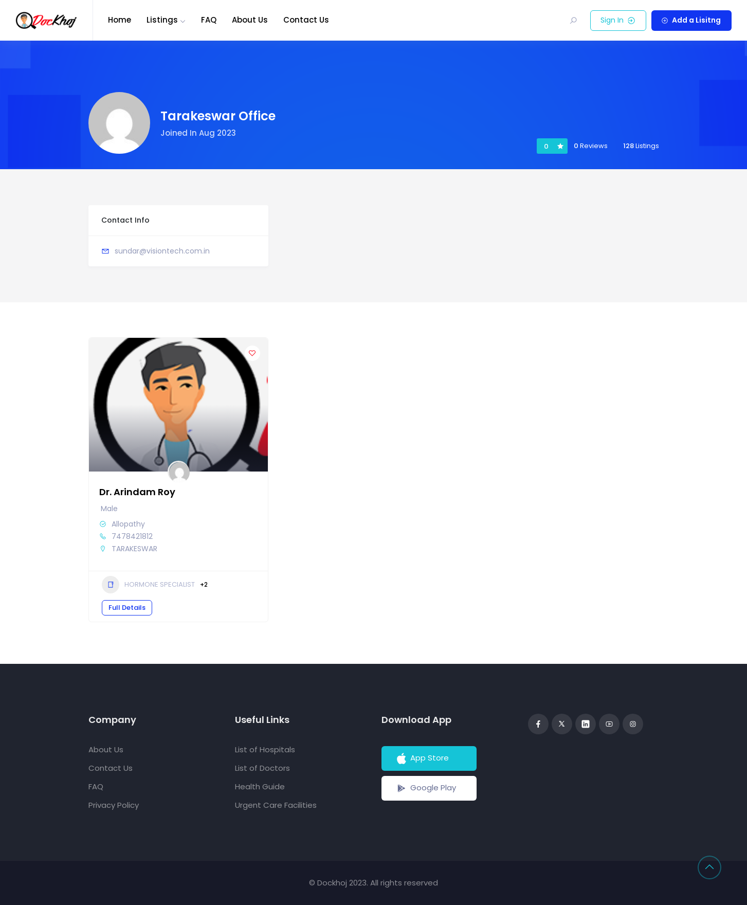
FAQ (208, 19)
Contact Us (306, 19)
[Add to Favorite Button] (252, 353)
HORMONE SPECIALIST (148, 584)
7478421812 (132, 536)
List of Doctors (262, 768)
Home (119, 19)
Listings (162, 19)
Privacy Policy (113, 805)
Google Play (425, 788)
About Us (250, 19)
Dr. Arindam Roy (137, 491)
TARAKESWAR (134, 549)
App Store (422, 758)
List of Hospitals (265, 749)
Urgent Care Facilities (276, 805)
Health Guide (260, 786)
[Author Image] (178, 471)
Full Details (126, 607)
